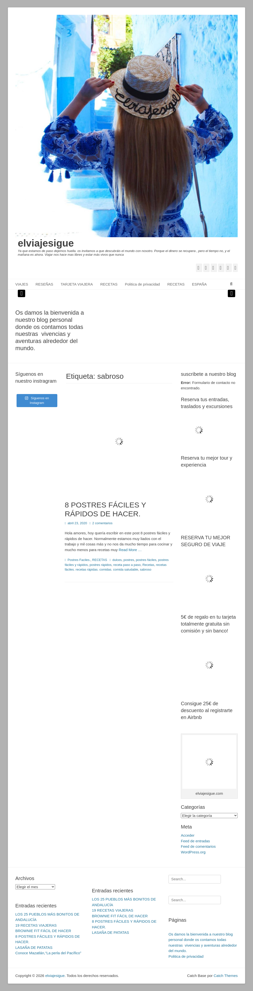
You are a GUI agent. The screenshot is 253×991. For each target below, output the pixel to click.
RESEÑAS (44, 284)
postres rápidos (100, 565)
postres (129, 560)
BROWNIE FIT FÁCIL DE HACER (43, 931)
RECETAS (109, 284)
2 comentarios (102, 523)
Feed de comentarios (198, 846)
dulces (117, 560)
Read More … (130, 550)
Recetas (148, 565)
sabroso (145, 569)
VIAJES (21, 284)
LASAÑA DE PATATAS (33, 947)
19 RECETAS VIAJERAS (36, 925)
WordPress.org (193, 852)
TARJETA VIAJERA (77, 284)
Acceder (187, 835)
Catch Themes (226, 975)
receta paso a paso (127, 565)
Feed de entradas (195, 841)
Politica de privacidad (142, 284)
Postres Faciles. (78, 560)
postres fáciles (146, 560)
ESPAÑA (199, 284)
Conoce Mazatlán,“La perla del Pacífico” (48, 953)
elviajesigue (46, 243)
